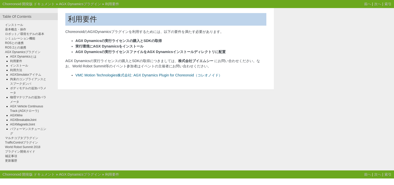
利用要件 (112, 4)
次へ (377, 4)
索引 (387, 4)
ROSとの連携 (14, 43)
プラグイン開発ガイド (20, 151)
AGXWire (16, 115)
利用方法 (16, 70)
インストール (14, 25)
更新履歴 (11, 160)
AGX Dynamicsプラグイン (80, 4)
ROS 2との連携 (15, 47)
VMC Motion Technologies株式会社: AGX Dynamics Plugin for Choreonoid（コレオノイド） (148, 75)
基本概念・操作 (15, 29)
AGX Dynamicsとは (23, 56)
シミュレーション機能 (20, 38)
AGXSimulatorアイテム (25, 74)
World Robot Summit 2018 (22, 147)
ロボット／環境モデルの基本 (24, 34)
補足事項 (11, 156)
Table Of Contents (17, 17)
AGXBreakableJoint (23, 120)
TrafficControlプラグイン (21, 142)
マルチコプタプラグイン (21, 138)
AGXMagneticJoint (22, 124)
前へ (367, 4)
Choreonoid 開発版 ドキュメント (29, 4)
